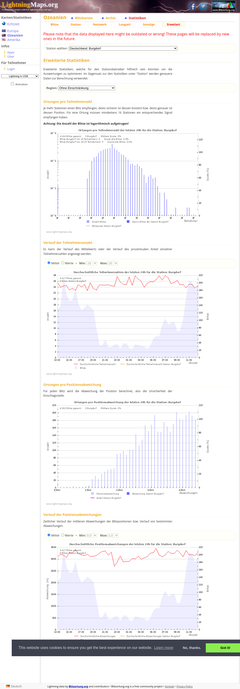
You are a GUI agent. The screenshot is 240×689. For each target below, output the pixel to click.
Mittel (55, 263)
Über (10, 56)
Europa (13, 31)
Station (76, 24)
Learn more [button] (163, 648)
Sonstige (149, 24)
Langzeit (125, 24)
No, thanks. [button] (192, 648)
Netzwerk (100, 24)
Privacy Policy (184, 686)
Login (11, 69)
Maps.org (30, 4)
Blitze (55, 24)
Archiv (111, 18)
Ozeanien (15, 35)
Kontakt (169, 686)
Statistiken (137, 18)
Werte (69, 263)
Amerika (13, 39)
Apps (10, 52)
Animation (22, 84)
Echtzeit (13, 24)
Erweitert (173, 24)
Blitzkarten (84, 18)
